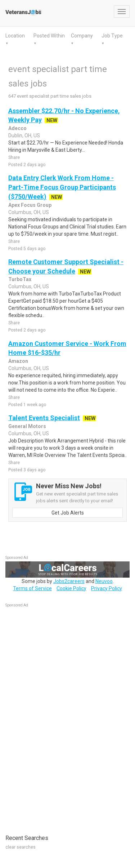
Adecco (17, 128)
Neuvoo (104, 581)
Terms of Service (32, 588)
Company (82, 36)
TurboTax (19, 279)
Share (14, 157)
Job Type (112, 36)
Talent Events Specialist (44, 418)
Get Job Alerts (67, 513)
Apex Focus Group (29, 205)
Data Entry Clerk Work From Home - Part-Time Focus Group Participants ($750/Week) (62, 187)
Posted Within (49, 36)
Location (15, 36)
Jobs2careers (69, 581)
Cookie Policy (71, 588)
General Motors (27, 426)
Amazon (18, 361)
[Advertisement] (59, 717)
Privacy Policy (106, 588)
